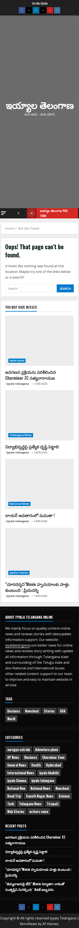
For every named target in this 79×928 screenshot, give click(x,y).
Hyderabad (17, 360)
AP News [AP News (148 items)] (13, 757)
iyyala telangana (18, 384)
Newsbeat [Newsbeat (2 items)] (62, 788)
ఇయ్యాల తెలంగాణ (40, 105)
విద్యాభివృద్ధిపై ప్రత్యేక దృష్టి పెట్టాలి (32, 446)
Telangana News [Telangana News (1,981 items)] (30, 803)
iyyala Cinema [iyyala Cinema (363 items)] (16, 780)
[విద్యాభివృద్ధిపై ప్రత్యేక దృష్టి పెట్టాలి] (39, 415)
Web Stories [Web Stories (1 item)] (15, 811)
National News (19, 504)
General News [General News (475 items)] (16, 765)
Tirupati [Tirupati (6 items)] (52, 803)
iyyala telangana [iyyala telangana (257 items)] (42, 780)
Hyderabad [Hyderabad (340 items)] (53, 765)
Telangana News (21, 435)
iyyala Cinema (19, 572)
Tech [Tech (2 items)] (10, 803)
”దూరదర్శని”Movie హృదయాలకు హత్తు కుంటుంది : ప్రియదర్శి (37, 587)
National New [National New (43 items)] (16, 788)
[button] (3, 213)
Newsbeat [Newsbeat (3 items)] (32, 711)
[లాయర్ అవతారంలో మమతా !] (39, 484)
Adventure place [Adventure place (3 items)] (46, 749)
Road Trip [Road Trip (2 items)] (14, 796)
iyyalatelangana (17, 645)
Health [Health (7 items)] (36, 765)
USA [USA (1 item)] (62, 711)
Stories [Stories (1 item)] (49, 711)
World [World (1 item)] (11, 718)
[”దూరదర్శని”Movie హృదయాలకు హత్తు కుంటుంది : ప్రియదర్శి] (39, 553)
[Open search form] (18, 213)
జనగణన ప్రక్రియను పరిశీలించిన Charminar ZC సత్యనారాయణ (30, 375)
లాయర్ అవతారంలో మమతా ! (30, 515)
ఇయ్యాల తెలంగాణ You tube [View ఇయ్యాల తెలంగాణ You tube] (47, 213)
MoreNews (28, 924)
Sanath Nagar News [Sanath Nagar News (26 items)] (39, 796)
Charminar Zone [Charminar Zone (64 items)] (53, 757)
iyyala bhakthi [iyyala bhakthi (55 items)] (49, 772)
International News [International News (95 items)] (20, 772)
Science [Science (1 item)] (64, 796)
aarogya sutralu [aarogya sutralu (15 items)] (18, 749)
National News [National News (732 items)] (40, 788)
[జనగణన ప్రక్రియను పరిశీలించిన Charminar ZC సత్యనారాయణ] (39, 341)
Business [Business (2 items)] (13, 711)
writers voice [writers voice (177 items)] (39, 811)
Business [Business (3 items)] (30, 757)
